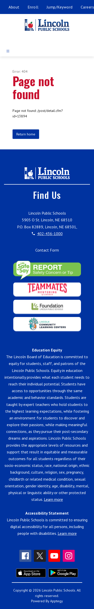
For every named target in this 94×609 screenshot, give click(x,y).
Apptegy (56, 601)
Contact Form (47, 250)
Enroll (33, 6)
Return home (25, 134)
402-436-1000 (50, 233)
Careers (87, 6)
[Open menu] (8, 51)
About (14, 6)
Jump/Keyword (60, 6)
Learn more (53, 499)
